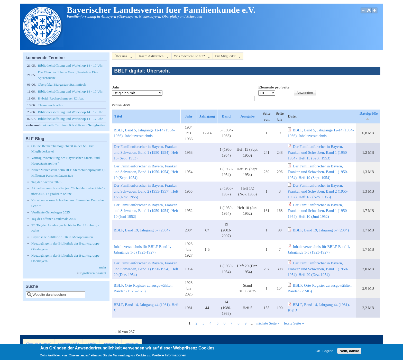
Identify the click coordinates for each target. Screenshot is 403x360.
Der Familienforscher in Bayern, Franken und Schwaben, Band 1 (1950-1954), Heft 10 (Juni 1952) (146, 211)
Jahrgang (207, 116)
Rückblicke (77, 125)
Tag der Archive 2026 (46, 182)
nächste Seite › (268, 323)
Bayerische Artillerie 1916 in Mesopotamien (62, 237)
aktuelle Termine (55, 125)
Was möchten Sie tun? (191, 57)
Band (226, 116)
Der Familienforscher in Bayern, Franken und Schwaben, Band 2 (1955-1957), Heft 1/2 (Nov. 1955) (146, 191)
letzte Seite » (294, 323)
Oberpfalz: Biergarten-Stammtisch (62, 84)
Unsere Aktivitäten (152, 57)
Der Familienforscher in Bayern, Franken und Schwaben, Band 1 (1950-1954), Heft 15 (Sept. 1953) (146, 152)
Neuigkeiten (96, 125)
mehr (102, 267)
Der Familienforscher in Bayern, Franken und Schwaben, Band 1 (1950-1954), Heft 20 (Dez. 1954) (146, 269)
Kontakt (91, 344)
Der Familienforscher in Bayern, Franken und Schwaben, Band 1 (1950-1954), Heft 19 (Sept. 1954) (146, 172)
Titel (118, 116)
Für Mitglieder (227, 57)
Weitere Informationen (169, 356)
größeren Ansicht (94, 273)
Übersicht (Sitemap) (38, 344)
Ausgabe (247, 116)
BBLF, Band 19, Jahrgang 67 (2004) (142, 230)
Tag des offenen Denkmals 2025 (53, 219)
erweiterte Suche (68, 344)
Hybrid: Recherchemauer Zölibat (61, 98)
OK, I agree (324, 352)
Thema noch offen (50, 105)
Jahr (116, 87)
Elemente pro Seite (273, 87)
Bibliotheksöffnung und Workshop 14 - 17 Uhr (70, 65)
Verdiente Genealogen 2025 (50, 212)
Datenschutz (110, 344)
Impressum (132, 344)
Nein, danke (349, 352)
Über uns (122, 57)
